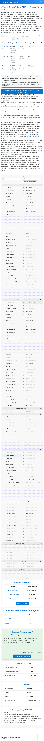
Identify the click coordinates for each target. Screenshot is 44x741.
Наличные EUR (9, 293)
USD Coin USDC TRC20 (11, 360)
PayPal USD (8, 242)
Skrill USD (8, 447)
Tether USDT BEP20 (11, 217)
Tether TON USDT (10, 221)
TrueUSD (8, 366)
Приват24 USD (9, 537)
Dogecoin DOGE (10, 205)
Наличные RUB (9, 290)
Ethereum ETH (9, 193)
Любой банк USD (10, 251)
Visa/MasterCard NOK (11, 528)
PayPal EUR (8, 444)
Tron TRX (8, 224)
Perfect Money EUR (10, 425)
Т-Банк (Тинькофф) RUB (12, 269)
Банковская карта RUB (11, 281)
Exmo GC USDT (9, 411)
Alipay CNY (8, 248)
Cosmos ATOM (9, 375)
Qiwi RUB (8, 419)
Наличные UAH (9, 297)
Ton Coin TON (9, 233)
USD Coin (8, 357)
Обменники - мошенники (14, 737)
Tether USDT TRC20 (11, 214)
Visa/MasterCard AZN (11, 534)
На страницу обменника (22, 656)
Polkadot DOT (9, 396)
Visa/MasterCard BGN (11, 531)
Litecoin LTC (9, 196)
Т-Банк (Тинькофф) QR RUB (12, 482)
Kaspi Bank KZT (9, 275)
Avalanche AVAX (10, 399)
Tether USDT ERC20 (11, 211)
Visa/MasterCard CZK (11, 522)
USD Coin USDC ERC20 (11, 342)
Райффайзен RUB (10, 540)
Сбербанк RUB (9, 263)
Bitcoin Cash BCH (10, 190)
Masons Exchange (13, 594)
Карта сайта (4, 737)
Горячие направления (30, 181)
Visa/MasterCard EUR (11, 485)
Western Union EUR (10, 566)
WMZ (7, 236)
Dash (7, 208)
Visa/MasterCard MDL (11, 507)
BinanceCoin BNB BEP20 (12, 227)
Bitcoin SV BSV (9, 305)
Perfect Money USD (10, 422)
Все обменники (22, 603)
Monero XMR (9, 202)
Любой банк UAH (10, 257)
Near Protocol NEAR (11, 402)
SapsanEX (8, 619)
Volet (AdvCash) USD (11, 245)
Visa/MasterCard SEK (11, 516)
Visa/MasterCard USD (11, 278)
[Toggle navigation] (41, 2)
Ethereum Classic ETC (11, 381)
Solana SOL (8, 230)
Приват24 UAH (9, 476)
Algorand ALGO (9, 387)
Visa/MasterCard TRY (11, 513)
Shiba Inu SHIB (9, 372)
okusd (7, 575)
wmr (7, 572)
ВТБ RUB (8, 272)
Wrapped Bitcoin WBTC (11, 308)
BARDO (7, 623)
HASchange (8, 615)
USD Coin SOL (9, 363)
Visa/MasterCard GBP (11, 495)
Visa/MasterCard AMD (11, 504)
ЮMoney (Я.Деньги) (11, 239)
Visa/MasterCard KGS (11, 525)
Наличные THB (9, 558)
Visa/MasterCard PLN (11, 519)
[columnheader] (5, 43)
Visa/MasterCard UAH (11, 284)
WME (7, 416)
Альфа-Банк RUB (10, 266)
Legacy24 (13, 599)
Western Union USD (10, 563)
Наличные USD (9, 287)
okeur (7, 578)
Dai (6, 393)
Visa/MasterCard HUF (11, 510)
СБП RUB (8, 260)
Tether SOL (8, 354)
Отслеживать (24, 36)
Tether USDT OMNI (10, 378)
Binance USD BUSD (10, 384)
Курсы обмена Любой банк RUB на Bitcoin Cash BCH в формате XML (22, 91)
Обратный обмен (37, 36)
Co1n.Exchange (13, 590)
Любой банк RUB (10, 254)
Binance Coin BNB (10, 369)
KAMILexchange (14, 635)
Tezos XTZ (8, 390)
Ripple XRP (8, 199)
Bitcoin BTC (9, 187)
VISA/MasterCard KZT (11, 501)
